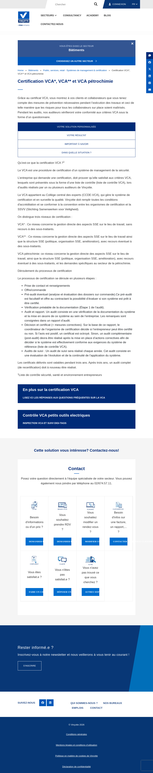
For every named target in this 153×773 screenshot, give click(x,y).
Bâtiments (33, 70)
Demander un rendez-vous (64, 541)
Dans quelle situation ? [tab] (76, 152)
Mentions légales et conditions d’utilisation (76, 744)
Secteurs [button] (49, 15)
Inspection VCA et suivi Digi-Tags (45, 423)
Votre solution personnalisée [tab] (76, 126)
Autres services (92, 592)
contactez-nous (52, 24)
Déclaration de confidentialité (76, 766)
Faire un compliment (36, 592)
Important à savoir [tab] (76, 144)
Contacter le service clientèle (120, 541)
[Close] (132, 43)
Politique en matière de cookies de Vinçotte (76, 755)
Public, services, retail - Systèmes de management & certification (75, 70)
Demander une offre (36, 541)
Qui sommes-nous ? (84, 702)
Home (21, 70)
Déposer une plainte (64, 592)
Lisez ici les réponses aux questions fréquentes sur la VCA (64, 397)
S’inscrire (29, 665)
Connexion (117, 4)
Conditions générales (76, 733)
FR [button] (134, 4)
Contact (97, 707)
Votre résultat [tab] (76, 135)
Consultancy (72, 15)
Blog (107, 15)
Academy (92, 15)
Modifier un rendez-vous (92, 541)
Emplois (78, 707)
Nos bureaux (113, 702)
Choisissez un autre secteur (76, 61)
